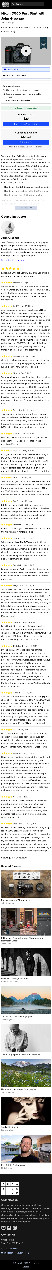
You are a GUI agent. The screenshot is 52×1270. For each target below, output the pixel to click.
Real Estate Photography (13, 1165)
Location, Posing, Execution (14, 978)
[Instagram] (14, 1227)
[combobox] (27, 4)
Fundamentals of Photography (15, 900)
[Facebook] (9, 1227)
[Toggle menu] (48, 4)
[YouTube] (3, 1227)
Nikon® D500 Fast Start (14, 75)
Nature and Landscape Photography (18, 1089)
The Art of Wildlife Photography (16, 1016)
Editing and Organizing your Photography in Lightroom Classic (22, 939)
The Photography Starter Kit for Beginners (21, 1054)
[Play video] (26, 51)
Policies (26, 1266)
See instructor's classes (12, 260)
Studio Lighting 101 (10, 1127)
